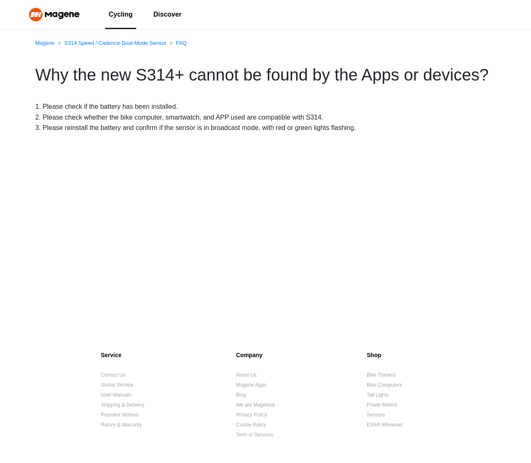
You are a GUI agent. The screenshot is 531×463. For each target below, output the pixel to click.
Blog (241, 395)
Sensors (376, 415)
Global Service (117, 385)
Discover (167, 14)
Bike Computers (384, 385)
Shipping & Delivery (122, 405)
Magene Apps (251, 385)
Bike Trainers (381, 375)
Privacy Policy (251, 415)
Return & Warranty (121, 425)
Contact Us (113, 375)
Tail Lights (378, 395)
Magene (45, 43)
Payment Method (120, 415)
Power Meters (382, 405)
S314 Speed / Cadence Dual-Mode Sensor (115, 43)
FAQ (181, 43)
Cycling (121, 14)
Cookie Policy (251, 425)
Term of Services (254, 435)
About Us (246, 375)
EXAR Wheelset (384, 425)
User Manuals (116, 395)
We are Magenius (255, 405)
